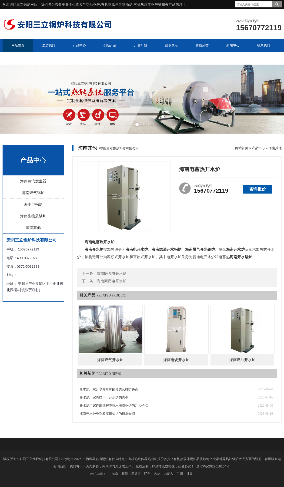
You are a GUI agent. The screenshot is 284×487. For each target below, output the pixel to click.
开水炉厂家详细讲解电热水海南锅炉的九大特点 (114, 405)
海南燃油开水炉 (242, 360)
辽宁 (147, 474)
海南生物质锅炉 (33, 216)
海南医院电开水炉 (112, 274)
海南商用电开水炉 (112, 281)
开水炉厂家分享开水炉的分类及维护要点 (109, 389)
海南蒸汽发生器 (33, 181)
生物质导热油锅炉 (86, 4)
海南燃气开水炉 (110, 360)
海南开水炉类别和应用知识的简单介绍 (107, 413)
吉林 (157, 474)
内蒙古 (168, 474)
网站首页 (241, 148)
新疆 (124, 474)
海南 (115, 474)
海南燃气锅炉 (33, 193)
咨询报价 (257, 189)
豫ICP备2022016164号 (213, 466)
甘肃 (189, 474)
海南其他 (33, 228)
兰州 (180, 474)
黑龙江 (136, 474)
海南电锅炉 (33, 204)
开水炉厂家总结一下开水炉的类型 (104, 397)
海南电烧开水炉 (176, 360)
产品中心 (258, 148)
